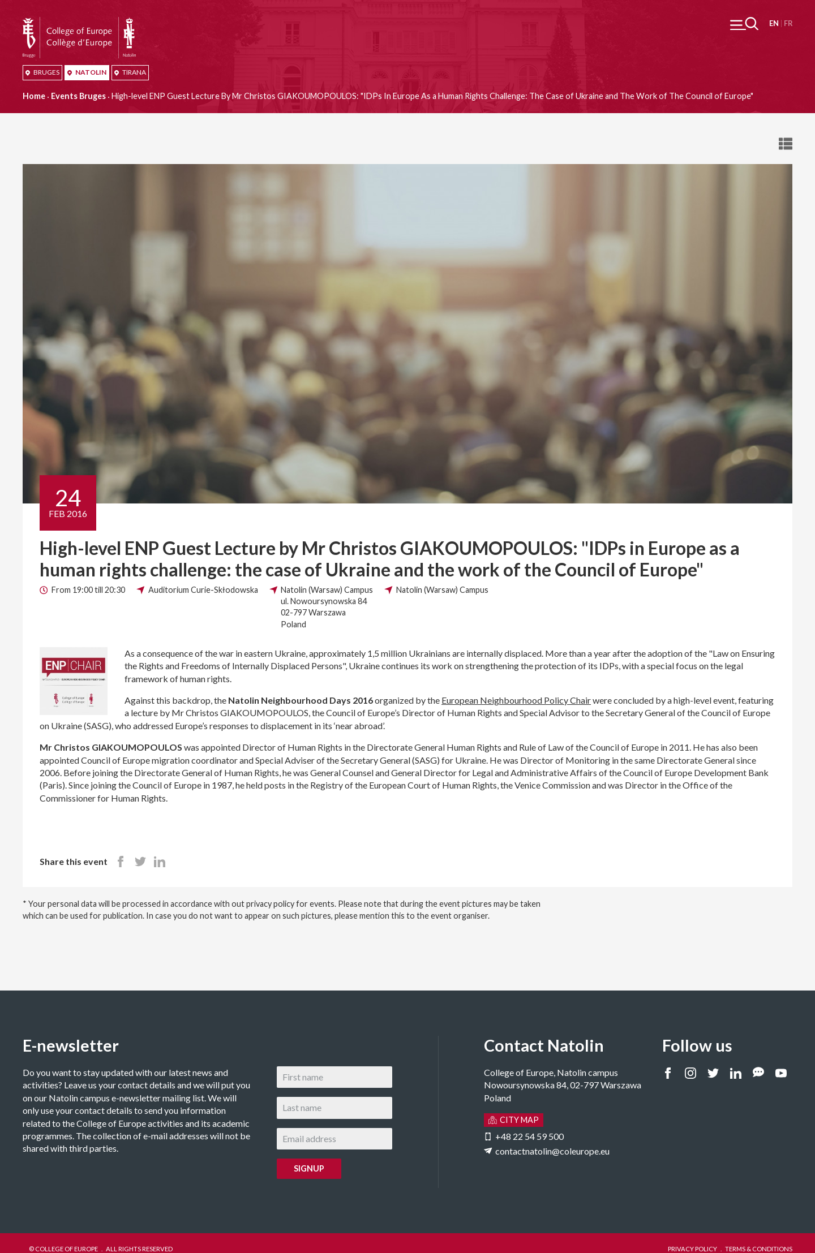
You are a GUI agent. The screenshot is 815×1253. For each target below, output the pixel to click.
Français (788, 23)
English (774, 23)
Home (34, 96)
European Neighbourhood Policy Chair (516, 700)
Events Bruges (78, 96)
